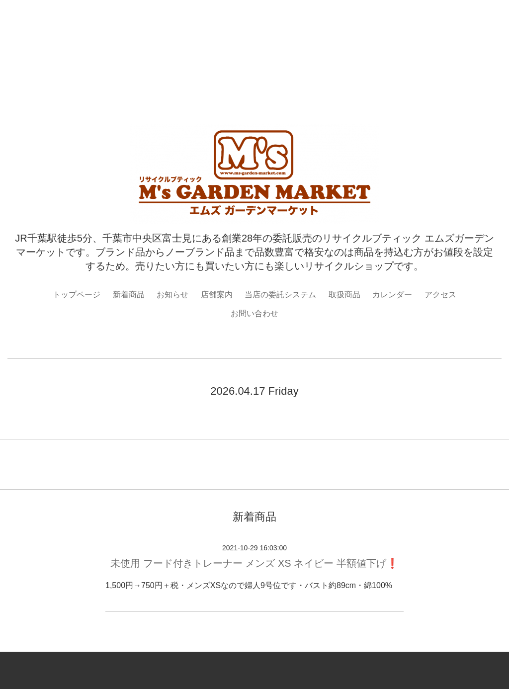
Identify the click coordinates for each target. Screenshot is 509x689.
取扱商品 (344, 294)
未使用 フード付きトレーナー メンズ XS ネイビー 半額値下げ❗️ (254, 563)
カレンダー (392, 294)
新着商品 (129, 294)
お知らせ (172, 294)
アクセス (440, 294)
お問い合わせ (254, 313)
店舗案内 (217, 294)
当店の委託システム (280, 294)
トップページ (76, 294)
